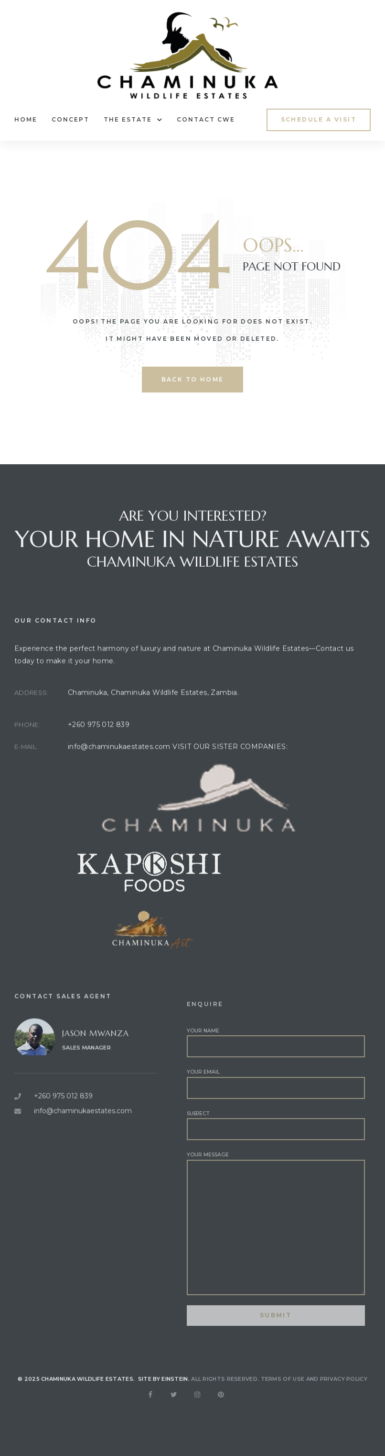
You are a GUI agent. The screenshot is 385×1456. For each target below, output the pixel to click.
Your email (276, 1113)
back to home (192, 379)
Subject (276, 1155)
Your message (276, 1253)
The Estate (133, 119)
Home (25, 119)
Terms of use (283, 1391)
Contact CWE (206, 119)
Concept (70, 119)
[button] (319, 120)
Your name (276, 1072)
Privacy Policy (343, 1391)
